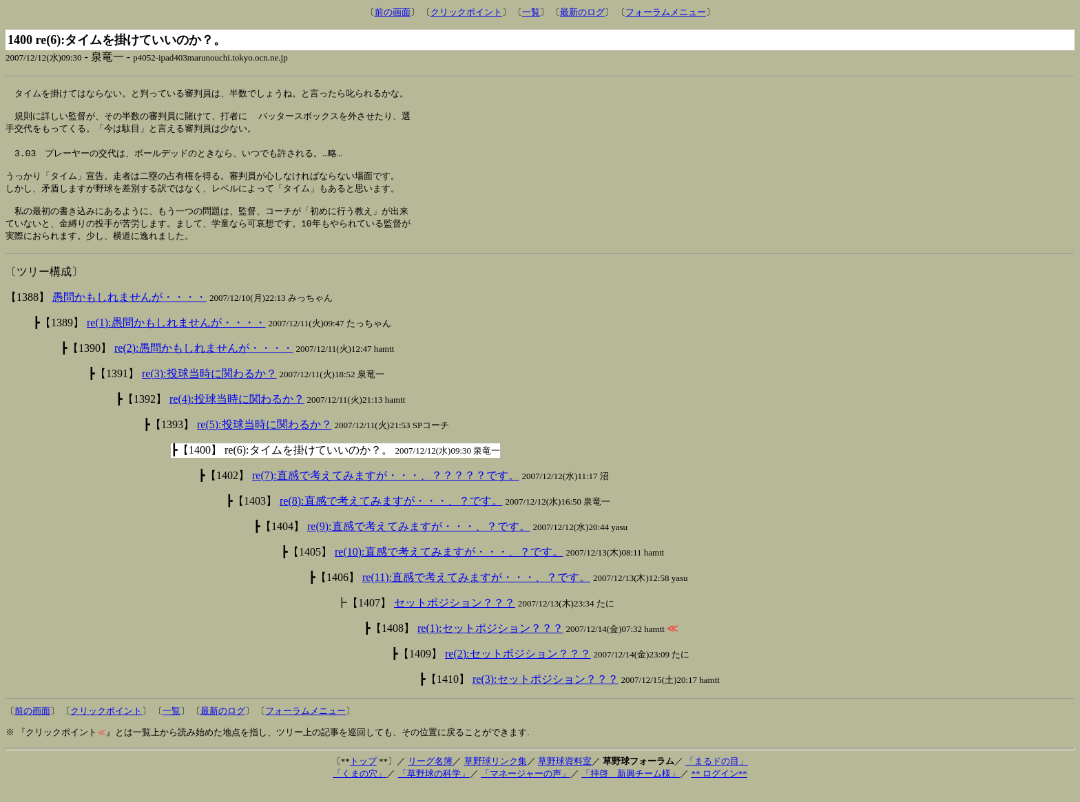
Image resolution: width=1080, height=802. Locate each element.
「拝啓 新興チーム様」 (630, 786)
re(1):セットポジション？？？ (490, 641)
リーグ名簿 (430, 774)
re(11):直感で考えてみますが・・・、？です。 (476, 590)
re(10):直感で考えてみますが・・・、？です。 (449, 565)
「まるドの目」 (716, 774)
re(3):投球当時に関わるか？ (209, 386)
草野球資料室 (565, 774)
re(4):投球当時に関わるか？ (236, 412)
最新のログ (582, 12)
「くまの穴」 (359, 786)
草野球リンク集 (495, 774)
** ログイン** (719, 786)
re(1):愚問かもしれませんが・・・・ (176, 335)
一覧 (531, 12)
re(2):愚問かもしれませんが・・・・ (203, 361)
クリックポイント (466, 12)
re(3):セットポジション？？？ (546, 692)
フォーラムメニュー (665, 12)
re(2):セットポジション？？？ (518, 667)
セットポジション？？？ (454, 616)
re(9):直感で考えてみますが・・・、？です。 (418, 539)
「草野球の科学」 (434, 786)
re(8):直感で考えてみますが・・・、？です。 (391, 514)
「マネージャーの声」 (525, 786)
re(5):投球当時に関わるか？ (264, 437)
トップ (363, 774)
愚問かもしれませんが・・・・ (129, 310)
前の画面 (393, 12)
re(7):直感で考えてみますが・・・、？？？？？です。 (385, 488)
